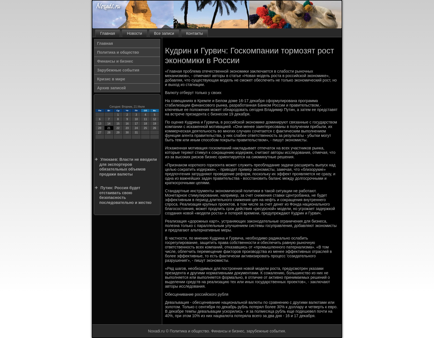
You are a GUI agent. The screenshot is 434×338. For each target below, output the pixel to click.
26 (154, 128)
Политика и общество (118, 52)
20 (99, 128)
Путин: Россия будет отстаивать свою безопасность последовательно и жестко (125, 195)
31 (136, 132)
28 (108, 132)
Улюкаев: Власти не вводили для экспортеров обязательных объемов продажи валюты (128, 166)
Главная (107, 33)
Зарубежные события (118, 70)
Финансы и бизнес (115, 61)
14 (108, 123)
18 (145, 123)
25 (145, 128)
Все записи (164, 33)
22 (118, 128)
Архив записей (111, 88)
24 (136, 128)
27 (99, 132)
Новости (134, 33)
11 (145, 119)
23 (127, 128)
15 (118, 123)
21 (108, 128)
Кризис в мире (111, 79)
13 (99, 123)
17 (136, 123)
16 (127, 123)
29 (118, 132)
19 (154, 123)
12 (154, 119)
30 (127, 132)
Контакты (194, 33)
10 (136, 119)
